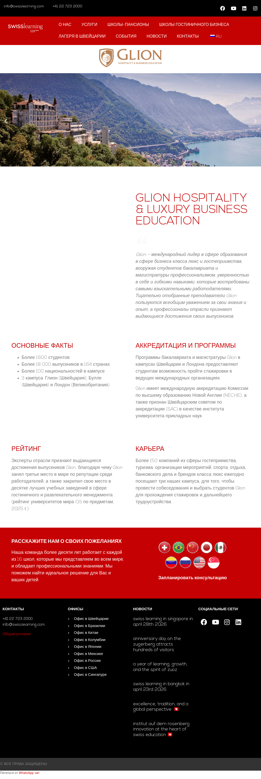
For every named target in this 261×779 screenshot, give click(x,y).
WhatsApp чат (29, 773)
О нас (65, 25)
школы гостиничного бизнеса (194, 25)
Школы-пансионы (128, 25)
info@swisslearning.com (24, 6)
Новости (157, 37)
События (126, 37)
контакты (188, 37)
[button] (6, 121)
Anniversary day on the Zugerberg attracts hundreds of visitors (157, 644)
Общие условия (16, 634)
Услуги (89, 25)
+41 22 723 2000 (67, 6)
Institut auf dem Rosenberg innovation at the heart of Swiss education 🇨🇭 (161, 729)
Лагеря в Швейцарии (82, 37)
